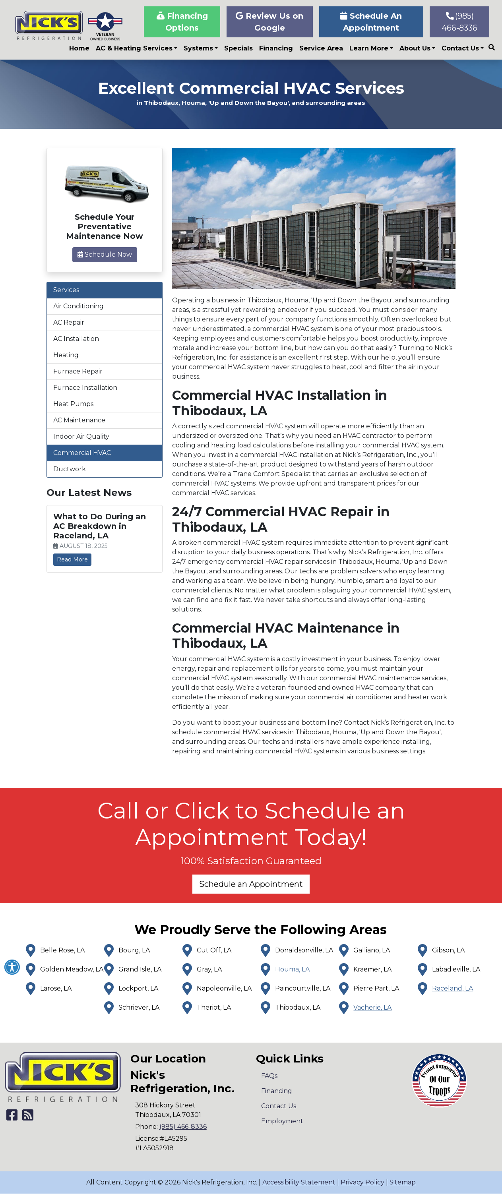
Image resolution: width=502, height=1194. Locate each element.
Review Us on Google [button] (269, 22)
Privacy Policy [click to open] (362, 1182)
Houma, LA (292, 969)
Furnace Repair (78, 371)
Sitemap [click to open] (403, 1182)
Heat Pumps (73, 404)
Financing (276, 48)
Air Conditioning (78, 306)
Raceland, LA (452, 988)
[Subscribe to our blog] (27, 1117)
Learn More (368, 48)
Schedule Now (105, 254)
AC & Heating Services (134, 48)
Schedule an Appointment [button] (251, 884)
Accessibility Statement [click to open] (298, 1182)
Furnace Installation (85, 387)
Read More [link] (72, 559)
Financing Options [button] (182, 22)
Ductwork (69, 469)
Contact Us (460, 48)
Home (79, 48)
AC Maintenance (79, 420)
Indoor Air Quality (81, 436)
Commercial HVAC (82, 453)
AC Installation (76, 339)
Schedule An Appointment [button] (371, 22)
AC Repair (68, 322)
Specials (238, 48)
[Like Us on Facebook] (11, 1117)
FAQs (269, 1076)
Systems (198, 48)
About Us (414, 48)
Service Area (321, 48)
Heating (66, 355)
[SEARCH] (493, 44)
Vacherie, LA (372, 1007)
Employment (282, 1121)
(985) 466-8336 (459, 22)
